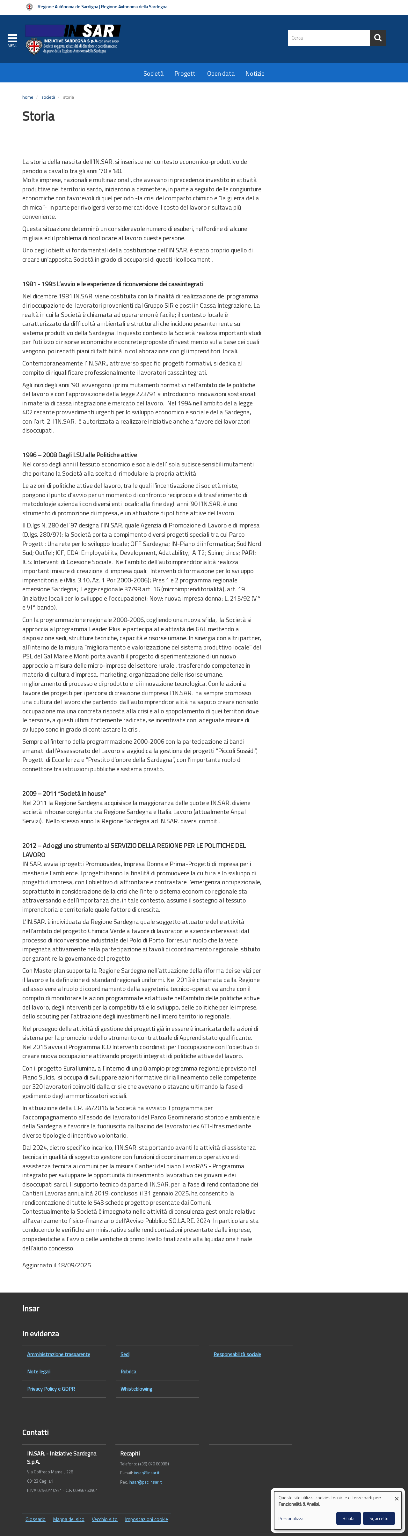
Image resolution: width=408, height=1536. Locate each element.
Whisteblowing (136, 1389)
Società (153, 73)
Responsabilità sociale (237, 1354)
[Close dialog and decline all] (397, 1495)
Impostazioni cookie (146, 1519)
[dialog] (338, 1510)
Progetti (185, 73)
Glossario (36, 1519)
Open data (221, 73)
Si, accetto (379, 1518)
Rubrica (128, 1371)
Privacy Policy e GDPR (51, 1389)
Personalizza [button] (291, 1518)
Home (27, 97)
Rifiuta (348, 1518)
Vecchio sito (105, 1519)
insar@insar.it (146, 1473)
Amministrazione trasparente (58, 1354)
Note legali (38, 1371)
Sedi (124, 1354)
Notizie (255, 73)
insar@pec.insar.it (145, 1482)
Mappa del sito (68, 1519)
